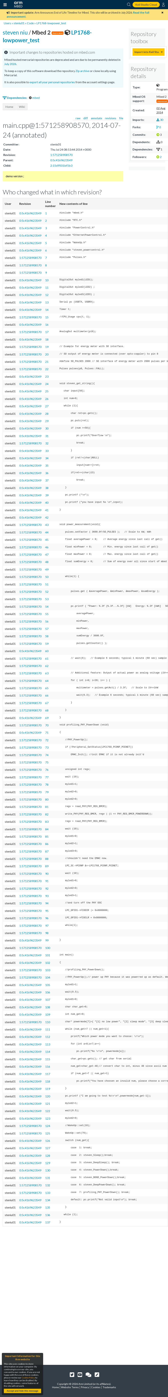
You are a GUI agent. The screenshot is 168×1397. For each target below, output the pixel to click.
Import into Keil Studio (146, 51)
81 (46, 806)
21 (46, 361)
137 (47, 1222)
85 (46, 836)
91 (46, 881)
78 (46, 784)
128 (47, 1155)
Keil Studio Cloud (146, 4)
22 (46, 369)
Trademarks (109, 1387)
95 (46, 910)
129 (47, 1163)
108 (47, 1007)
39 (46, 495)
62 (46, 666)
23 (46, 376)
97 (46, 925)
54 (46, 606)
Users (7, 23)
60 (46, 651)
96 (46, 918)
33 (46, 450)
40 (46, 502)
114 (47, 1051)
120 (47, 1096)
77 (46, 777)
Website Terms (70, 1387)
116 (47, 1066)
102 (47, 962)
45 (46, 539)
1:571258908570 (61, 155)
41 (46, 510)
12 (46, 294)
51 (46, 584)
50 (46, 576)
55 (46, 614)
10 (46, 280)
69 (46, 718)
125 (47, 1133)
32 (46, 443)
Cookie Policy (28, 1377)
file (121, 118)
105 (47, 985)
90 (46, 873)
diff (85, 118)
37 (46, 480)
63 (46, 673)
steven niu (16, 32)
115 (47, 1059)
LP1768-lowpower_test (51, 23)
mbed (34, 97)
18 (46, 339)
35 (46, 465)
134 (47, 1200)
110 (47, 1022)
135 (47, 1207)
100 (47, 948)
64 (46, 680)
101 (47, 955)
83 (46, 821)
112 (47, 1036)
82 (46, 814)
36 (46, 473)
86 (46, 844)
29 (46, 421)
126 (47, 1140)
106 (47, 992)
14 (46, 309)
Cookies (95, 1387)
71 (46, 732)
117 (47, 1074)
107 (47, 999)
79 (46, 792)
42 (46, 517)
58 (46, 636)
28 (46, 413)
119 (47, 1088)
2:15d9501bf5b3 (61, 165)
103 (47, 970)
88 (46, 858)
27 (46, 406)
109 (47, 1014)
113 (47, 1044)
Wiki (22, 106)
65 (46, 688)
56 (46, 621)
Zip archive (82, 71)
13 (46, 302)
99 (46, 940)
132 (47, 1185)
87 (46, 851)
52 (46, 591)
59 (46, 643)
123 (47, 1118)
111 (47, 1029)
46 (46, 547)
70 (46, 725)
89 (46, 866)
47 (46, 554)
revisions (110, 118)
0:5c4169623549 (61, 160)
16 (46, 324)
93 (46, 896)
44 (46, 532)
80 (46, 799)
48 (46, 562)
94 (46, 903)
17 (46, 332)
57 (46, 628)
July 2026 (10, 64)
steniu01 (19, 23)
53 (46, 599)
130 (47, 1170)
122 (47, 1111)
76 (46, 769)
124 (47, 1126)
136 (47, 1215)
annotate (96, 118)
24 (46, 384)
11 (46, 287)
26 (46, 398)
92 (46, 888)
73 (46, 747)
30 (46, 428)
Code (30, 23)
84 (46, 829)
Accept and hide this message (22, 1391)
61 (46, 658)
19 (46, 346)
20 (46, 354)
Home (9, 106)
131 (47, 1178)
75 (46, 762)
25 (46, 391)
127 (47, 1148)
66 (46, 695)
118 (47, 1081)
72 (46, 740)
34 (46, 458)
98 (46, 933)
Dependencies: (15, 97)
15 (46, 317)
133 (47, 1192)
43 (46, 524)
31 (46, 436)
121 (47, 1103)
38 (46, 488)
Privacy (85, 1387)
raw (78, 118)
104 (47, 977)
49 (46, 569)
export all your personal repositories (52, 82)
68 (46, 710)
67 (46, 703)
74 (46, 755)
